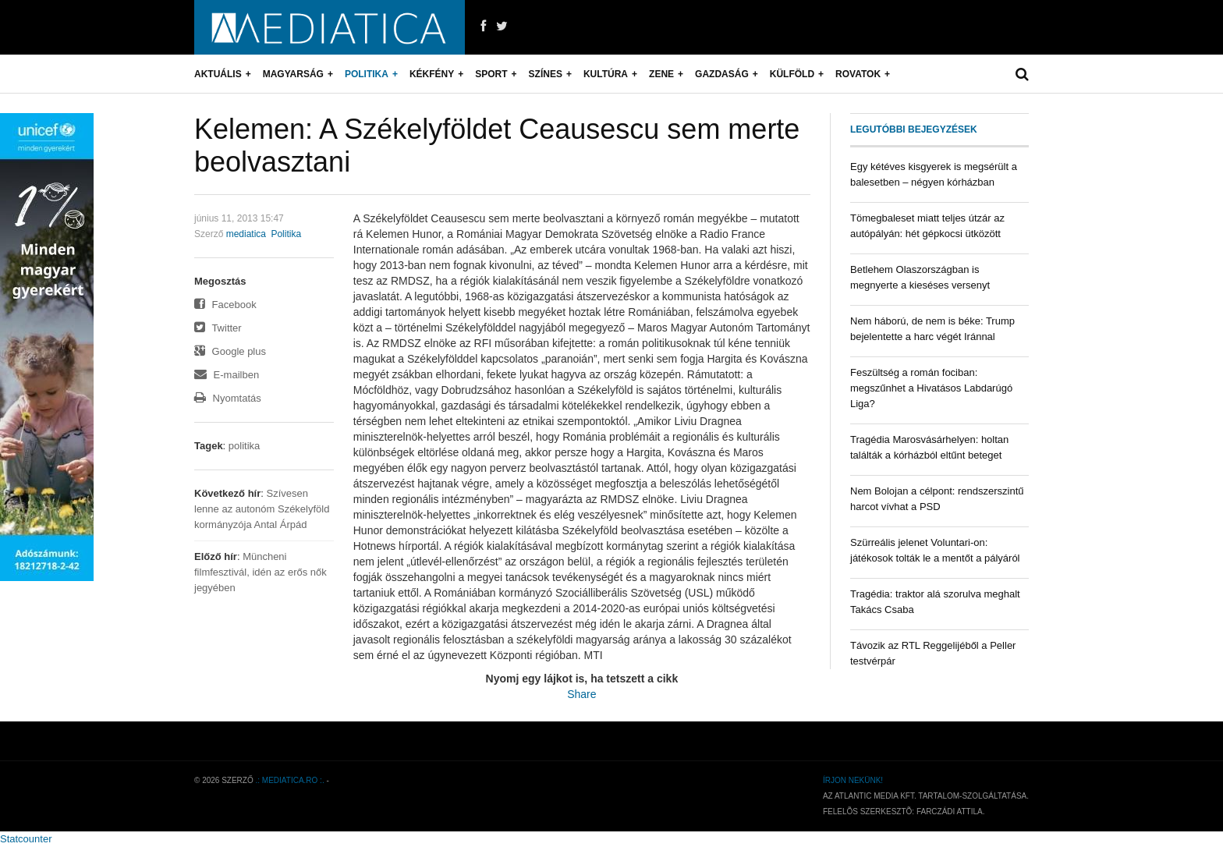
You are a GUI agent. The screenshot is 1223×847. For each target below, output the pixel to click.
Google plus (230, 351)
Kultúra (605, 74)
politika (244, 446)
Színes (545, 74)
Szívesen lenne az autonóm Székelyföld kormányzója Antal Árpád (261, 508)
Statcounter (26, 839)
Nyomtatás (227, 398)
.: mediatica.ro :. (290, 780)
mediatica (246, 234)
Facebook (225, 304)
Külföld (792, 74)
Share (581, 694)
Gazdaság (722, 74)
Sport (491, 74)
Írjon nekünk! (853, 780)
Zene (661, 74)
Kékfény (431, 74)
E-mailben (226, 375)
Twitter (218, 328)
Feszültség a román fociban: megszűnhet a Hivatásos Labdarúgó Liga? (931, 388)
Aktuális (218, 74)
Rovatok (858, 74)
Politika (366, 74)
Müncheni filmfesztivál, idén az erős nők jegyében (260, 572)
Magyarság (293, 74)
